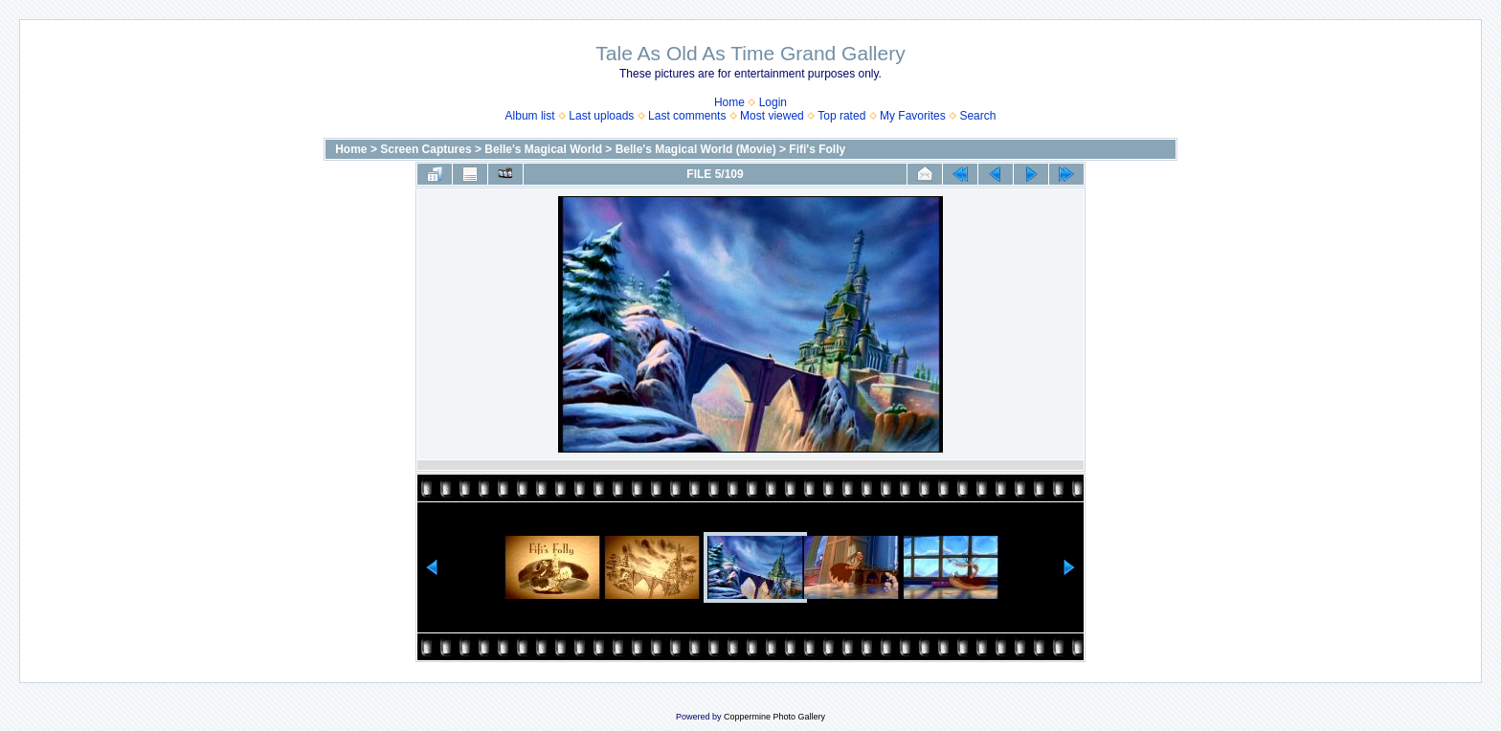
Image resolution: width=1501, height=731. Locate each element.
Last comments (687, 115)
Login (773, 102)
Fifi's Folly (817, 149)
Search (977, 115)
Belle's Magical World (543, 149)
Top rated (841, 115)
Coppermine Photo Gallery (774, 716)
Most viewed (772, 115)
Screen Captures (425, 149)
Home (729, 102)
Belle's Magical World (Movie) (696, 149)
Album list (530, 115)
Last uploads (601, 115)
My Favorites (913, 115)
